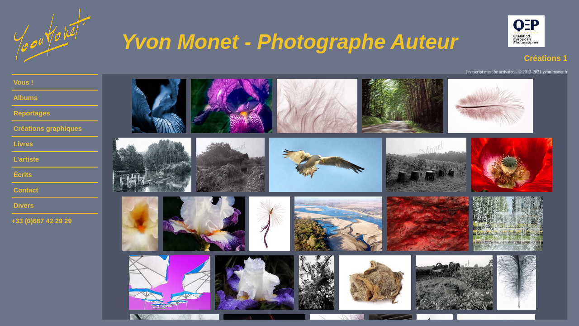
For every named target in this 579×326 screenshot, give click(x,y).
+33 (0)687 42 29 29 (42, 221)
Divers (24, 205)
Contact (26, 190)
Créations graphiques (48, 128)
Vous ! (23, 82)
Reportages (32, 113)
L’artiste (26, 159)
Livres (23, 144)
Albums (26, 97)
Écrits (23, 174)
